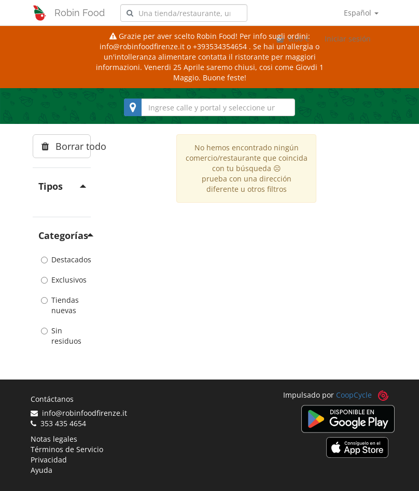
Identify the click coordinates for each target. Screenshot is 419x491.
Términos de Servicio (67, 449)
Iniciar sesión (348, 39)
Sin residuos (61, 336)
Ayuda (41, 470)
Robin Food (79, 12)
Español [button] (361, 13)
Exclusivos (61, 280)
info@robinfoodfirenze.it (79, 413)
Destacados (61, 259)
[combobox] (183, 13)
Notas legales (54, 439)
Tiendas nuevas (60, 305)
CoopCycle (354, 395)
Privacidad (49, 460)
